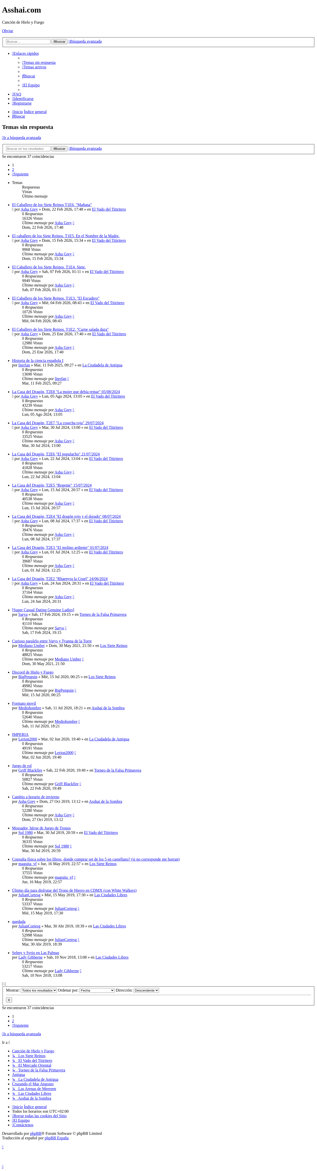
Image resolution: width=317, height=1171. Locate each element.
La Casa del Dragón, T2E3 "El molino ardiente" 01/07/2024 (60, 547)
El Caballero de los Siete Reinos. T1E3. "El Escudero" (56, 298)
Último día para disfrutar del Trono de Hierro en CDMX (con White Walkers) (74, 890)
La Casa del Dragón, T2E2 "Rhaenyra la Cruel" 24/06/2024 (60, 579)
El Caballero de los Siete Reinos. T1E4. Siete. (49, 267)
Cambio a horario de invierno (35, 797)
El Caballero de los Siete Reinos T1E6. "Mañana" (52, 205)
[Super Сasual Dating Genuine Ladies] (43, 610)
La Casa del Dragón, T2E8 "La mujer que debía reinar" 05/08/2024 (66, 392)
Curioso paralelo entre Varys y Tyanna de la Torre (52, 641)
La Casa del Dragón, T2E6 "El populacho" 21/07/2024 (56, 454)
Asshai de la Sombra (108, 708)
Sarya (22, 614)
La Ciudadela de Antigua (103, 365)
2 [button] (13, 169)
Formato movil (24, 703)
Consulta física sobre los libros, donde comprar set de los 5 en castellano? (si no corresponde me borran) (96, 859)
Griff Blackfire (30, 770)
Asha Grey (29, 209)
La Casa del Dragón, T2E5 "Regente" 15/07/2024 (52, 485)
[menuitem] (39, 62)
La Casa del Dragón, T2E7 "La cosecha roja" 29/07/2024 (58, 423)
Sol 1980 (25, 832)
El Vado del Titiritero (109, 209)
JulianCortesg (29, 895)
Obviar (7, 31)
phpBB (35, 1133)
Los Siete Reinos (113, 645)
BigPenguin (27, 677)
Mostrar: (31, 990)
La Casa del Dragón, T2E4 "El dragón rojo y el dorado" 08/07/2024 (66, 516)
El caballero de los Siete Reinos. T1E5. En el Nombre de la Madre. (65, 236)
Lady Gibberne (30, 957)
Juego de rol (22, 766)
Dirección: (137, 990)
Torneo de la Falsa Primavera (103, 614)
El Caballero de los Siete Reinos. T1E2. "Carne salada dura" (60, 329)
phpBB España (57, 1138)
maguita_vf (27, 864)
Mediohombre (29, 708)
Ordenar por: (86, 990)
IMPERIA (20, 734)
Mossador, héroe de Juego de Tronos (41, 828)
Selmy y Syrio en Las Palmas (35, 953)
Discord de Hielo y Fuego (32, 672)
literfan (24, 365)
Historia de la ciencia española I (37, 360)
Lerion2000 (27, 739)
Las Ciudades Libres (110, 895)
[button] (20, 174)
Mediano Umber (31, 645)
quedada (18, 921)
